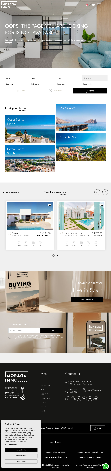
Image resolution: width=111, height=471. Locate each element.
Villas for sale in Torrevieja (55, 452)
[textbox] (18, 78)
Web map (49, 428)
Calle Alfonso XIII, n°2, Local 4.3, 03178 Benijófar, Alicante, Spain (80, 382)
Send (52, 331)
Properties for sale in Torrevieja (90, 457)
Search (90, 91)
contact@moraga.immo (93, 390)
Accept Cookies (21, 450)
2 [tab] (57, 255)
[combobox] (16, 78)
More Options (55, 90)
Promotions (46, 398)
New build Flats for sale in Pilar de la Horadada (55, 466)
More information (11, 444)
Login (97, 428)
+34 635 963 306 (71, 390)
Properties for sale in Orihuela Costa (90, 452)
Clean (21, 90)
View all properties (11, 192)
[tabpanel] (30, 225)
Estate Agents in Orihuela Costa (55, 457)
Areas (43, 407)
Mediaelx (70, 428)
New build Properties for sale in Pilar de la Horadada (90, 466)
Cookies (42, 428)
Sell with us (46, 394)
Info (43, 390)
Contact (44, 402)
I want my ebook (87, 299)
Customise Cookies (21, 456)
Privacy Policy (17, 337)
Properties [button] (45, 385)
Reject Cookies (21, 461)
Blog (43, 411)
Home (43, 381)
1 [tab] (53, 255)
